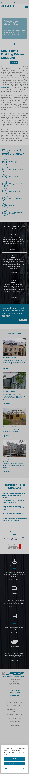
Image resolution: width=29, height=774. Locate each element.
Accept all (14, 758)
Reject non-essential (14, 763)
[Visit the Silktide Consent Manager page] (23, 768)
